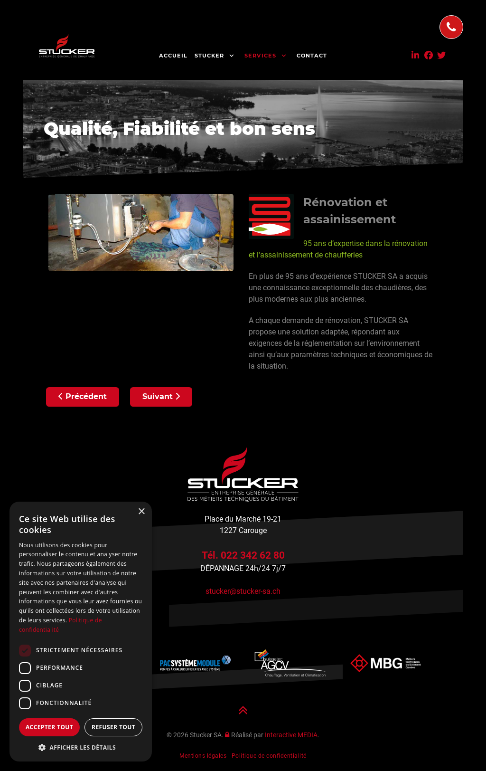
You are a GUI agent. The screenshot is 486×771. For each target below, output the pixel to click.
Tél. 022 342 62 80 (243, 555)
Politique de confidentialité (269, 755)
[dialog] (80, 631)
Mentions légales (202, 755)
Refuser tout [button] (113, 727)
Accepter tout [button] (49, 727)
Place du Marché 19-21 (243, 519)
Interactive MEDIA (291, 735)
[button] (80, 747)
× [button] (141, 511)
